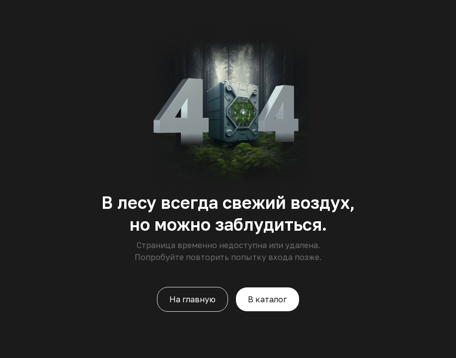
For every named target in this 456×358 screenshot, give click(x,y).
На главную (192, 299)
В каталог (267, 299)
